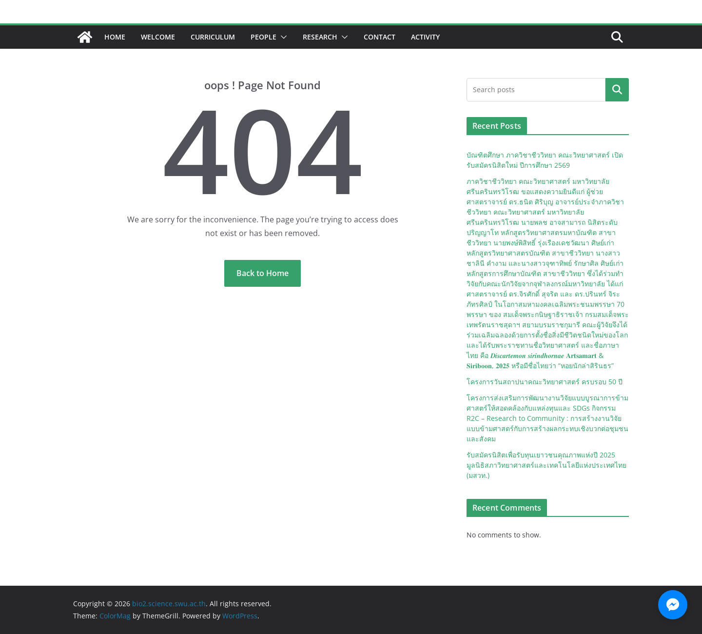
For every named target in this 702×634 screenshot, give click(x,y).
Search (617, 89)
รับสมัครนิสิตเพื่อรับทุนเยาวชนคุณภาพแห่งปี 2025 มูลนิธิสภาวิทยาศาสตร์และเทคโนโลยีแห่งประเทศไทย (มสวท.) (546, 465)
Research (320, 36)
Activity (425, 36)
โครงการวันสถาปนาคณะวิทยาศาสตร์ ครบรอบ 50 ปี (545, 381)
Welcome (158, 36)
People (263, 36)
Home (114, 36)
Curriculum (213, 36)
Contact (379, 36)
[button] (281, 37)
